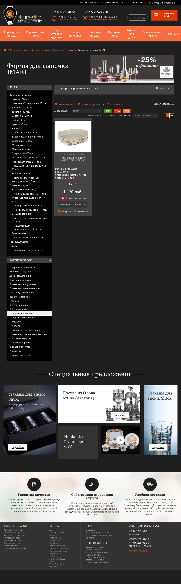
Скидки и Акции (110, 2)
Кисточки (17, 321)
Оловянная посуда (95, 33)
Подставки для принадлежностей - (28, 227)
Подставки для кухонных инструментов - (25, 179)
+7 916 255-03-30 (139, 542)
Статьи (125, 2)
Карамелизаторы (21, 338)
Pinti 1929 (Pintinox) (58, 548)
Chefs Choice (55, 537)
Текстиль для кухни (20, 355)
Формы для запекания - (30, 193)
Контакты (138, 2)
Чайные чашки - (26, 132)
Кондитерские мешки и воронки (30, 334)
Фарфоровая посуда (12, 33)
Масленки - (21, 149)
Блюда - (19, 120)
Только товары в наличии (98, 115)
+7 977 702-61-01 (139, 531)
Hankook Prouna (57, 545)
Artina (52, 535)
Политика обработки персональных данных (96, 558)
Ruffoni (52, 556)
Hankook (53, 543)
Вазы (14, 245)
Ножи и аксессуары (20, 271)
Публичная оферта (94, 554)
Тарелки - (21, 111)
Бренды (173, 33)
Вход (156, 2)
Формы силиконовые (23, 317)
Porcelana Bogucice (58, 551)
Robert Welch (55, 553)
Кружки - (20, 99)
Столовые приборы (75, 33)
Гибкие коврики (21, 342)
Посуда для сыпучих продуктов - (29, 167)
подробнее (18, 447)
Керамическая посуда (35, 33)
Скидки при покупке (76, 198)
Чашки (15, 128)
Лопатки (16, 325)
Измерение (15, 351)
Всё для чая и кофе (19, 296)
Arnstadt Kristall (56, 532)
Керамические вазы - (29, 250)
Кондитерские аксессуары (26, 330)
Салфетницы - (22, 153)
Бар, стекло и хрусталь (56, 34)
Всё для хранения (21, 213)
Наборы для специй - (26, 161)
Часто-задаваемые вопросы (99, 535)
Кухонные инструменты (22, 284)
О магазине (91, 529)
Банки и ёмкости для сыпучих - (31, 219)
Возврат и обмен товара (97, 552)
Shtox (52, 561)
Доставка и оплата (89, 2)
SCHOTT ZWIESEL (57, 558)
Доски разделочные (20, 275)
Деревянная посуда (20, 280)
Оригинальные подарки (152, 33)
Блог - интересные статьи (98, 532)
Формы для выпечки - (29, 237)
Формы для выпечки (63, 50)
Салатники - (22, 115)
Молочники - (22, 145)
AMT (51, 529)
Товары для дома (131, 34)
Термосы (14, 300)
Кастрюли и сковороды (24, 189)
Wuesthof (53, 566)
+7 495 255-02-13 (139, 539)
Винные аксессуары (20, 346)
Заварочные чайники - (27, 136)
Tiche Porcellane (56, 564)
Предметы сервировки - (30, 209)
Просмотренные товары (97, 562)
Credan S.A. (54, 540)
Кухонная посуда (114, 33)
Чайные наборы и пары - (29, 103)
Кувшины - (21, 173)
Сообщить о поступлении (73, 204)
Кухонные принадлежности (24, 288)
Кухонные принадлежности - (28, 199)
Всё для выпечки (40, 50)
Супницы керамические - (29, 157)
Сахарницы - (22, 140)
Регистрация (169, 2)
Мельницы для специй (21, 292)
